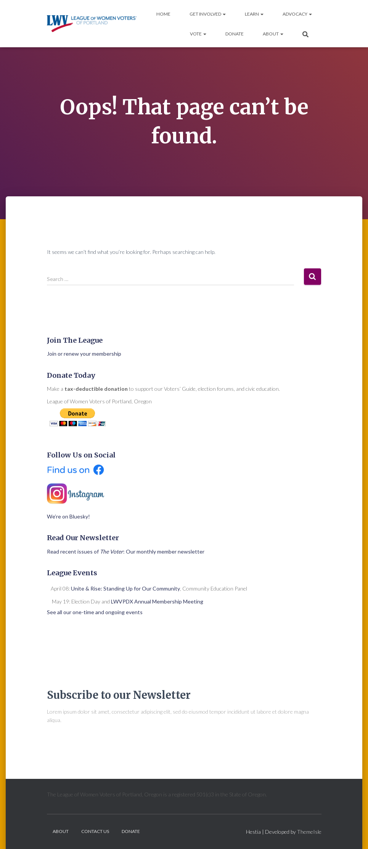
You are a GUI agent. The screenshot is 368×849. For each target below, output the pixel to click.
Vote (198, 34)
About (273, 34)
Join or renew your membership (84, 353)
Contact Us (95, 831)
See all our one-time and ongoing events (95, 612)
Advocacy (297, 14)
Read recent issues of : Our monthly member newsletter (125, 551)
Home (163, 14)
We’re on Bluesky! (68, 516)
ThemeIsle (309, 831)
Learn (254, 14)
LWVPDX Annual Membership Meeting (157, 601)
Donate (234, 34)
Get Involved (208, 14)
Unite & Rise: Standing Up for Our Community (125, 588)
